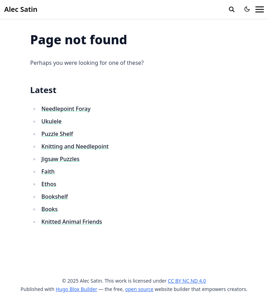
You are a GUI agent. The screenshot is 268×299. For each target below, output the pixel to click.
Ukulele (52, 121)
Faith (48, 171)
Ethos (49, 184)
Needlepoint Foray (66, 109)
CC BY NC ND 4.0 (187, 280)
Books (50, 209)
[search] (232, 9)
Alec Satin (20, 9)
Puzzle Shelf (57, 134)
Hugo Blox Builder (76, 289)
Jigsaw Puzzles (61, 159)
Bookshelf (55, 196)
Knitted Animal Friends (72, 221)
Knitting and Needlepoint (75, 146)
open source (139, 289)
